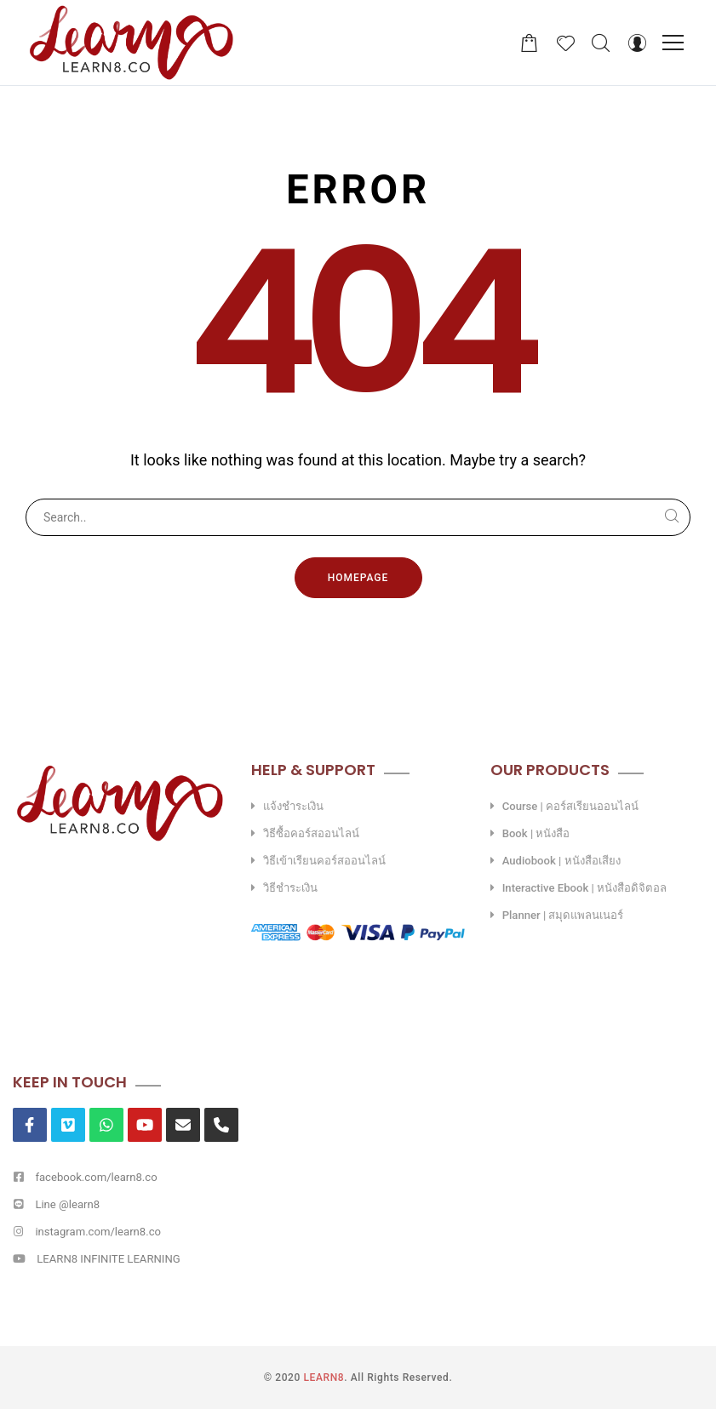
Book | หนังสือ (536, 833)
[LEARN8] (131, 42)
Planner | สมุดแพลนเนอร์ (563, 915)
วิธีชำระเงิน (290, 887)
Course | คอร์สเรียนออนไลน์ (570, 806)
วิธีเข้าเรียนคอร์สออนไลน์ (324, 860)
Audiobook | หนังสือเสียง (561, 860)
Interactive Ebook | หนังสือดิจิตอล (584, 887)
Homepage (358, 578)
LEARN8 (324, 1377)
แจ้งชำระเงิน (293, 806)
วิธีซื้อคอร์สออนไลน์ (311, 833)
